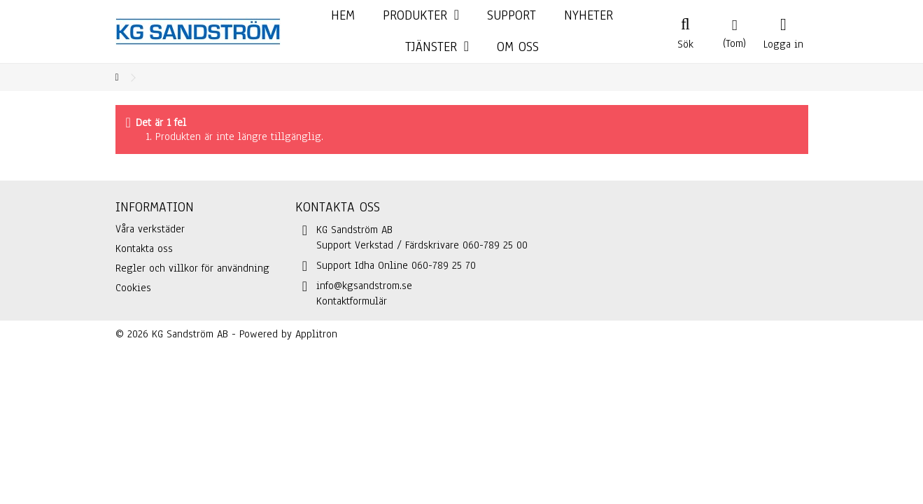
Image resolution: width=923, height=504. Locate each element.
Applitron (316, 334)
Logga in (783, 42)
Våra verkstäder (150, 229)
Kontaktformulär (351, 301)
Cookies (133, 288)
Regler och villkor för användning (192, 268)
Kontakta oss (144, 248)
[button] (437, 47)
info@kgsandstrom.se (364, 286)
